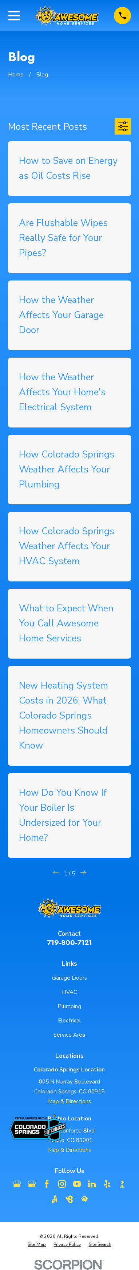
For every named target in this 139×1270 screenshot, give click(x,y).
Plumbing (69, 1006)
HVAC (69, 992)
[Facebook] (47, 1184)
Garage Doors (69, 977)
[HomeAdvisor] (84, 1199)
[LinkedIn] (92, 1184)
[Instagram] (62, 1184)
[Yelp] (107, 1184)
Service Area (69, 1035)
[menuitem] (37, 1244)
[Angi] (54, 1199)
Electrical (69, 1020)
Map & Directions (69, 1101)
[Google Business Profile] (17, 1184)
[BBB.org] (122, 1184)
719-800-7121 (69, 942)
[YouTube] (77, 1184)
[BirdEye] (69, 1199)
